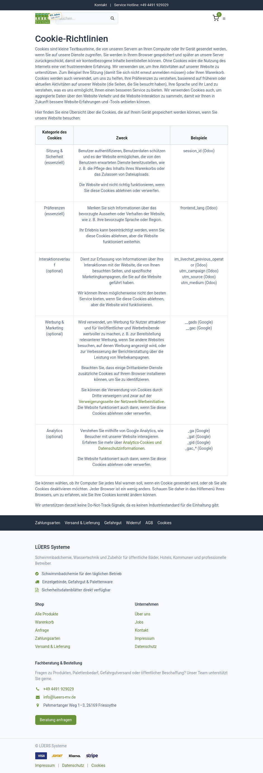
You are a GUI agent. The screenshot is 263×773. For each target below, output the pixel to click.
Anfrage (42, 630)
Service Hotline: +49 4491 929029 (141, 5)
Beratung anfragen (56, 720)
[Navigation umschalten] (224, 18)
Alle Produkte (46, 614)
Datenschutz (146, 646)
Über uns (142, 614)
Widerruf (133, 523)
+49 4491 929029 (58, 689)
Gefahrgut (113, 523)
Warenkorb (44, 622)
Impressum (145, 638)
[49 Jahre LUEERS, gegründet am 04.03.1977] (55, 16)
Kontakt (100, 5)
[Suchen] (112, 18)
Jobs (139, 622)
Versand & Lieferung (82, 523)
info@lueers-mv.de (59, 697)
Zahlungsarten (47, 523)
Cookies (165, 523)
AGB (149, 523)
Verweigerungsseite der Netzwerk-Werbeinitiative (121, 401)
